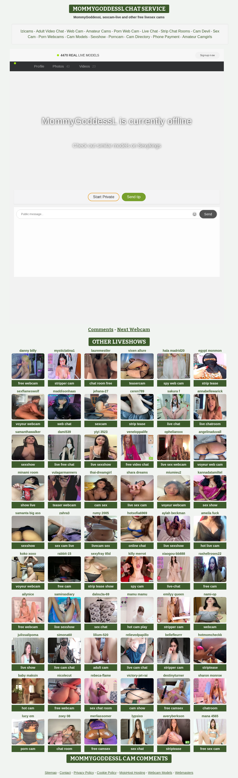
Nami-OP (210, 594)
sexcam (101, 424)
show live (28, 505)
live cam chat (64, 667)
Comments (100, 329)
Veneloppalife (137, 432)
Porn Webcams (51, 37)
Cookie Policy (107, 773)
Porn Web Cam (126, 31)
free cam (64, 586)
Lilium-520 (100, 635)
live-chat (173, 586)
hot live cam (210, 546)
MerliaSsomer (100, 716)
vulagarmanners (64, 472)
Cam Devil (201, 31)
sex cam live (64, 546)
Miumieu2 (173, 472)
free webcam (28, 383)
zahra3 (64, 513)
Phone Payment (166, 37)
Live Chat (150, 31)
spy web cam (173, 383)
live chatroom (210, 424)
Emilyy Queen (173, 594)
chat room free (100, 383)
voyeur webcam (28, 424)
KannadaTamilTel (210, 472)
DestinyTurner (173, 675)
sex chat (100, 627)
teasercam (137, 383)
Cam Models (77, 37)
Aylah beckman (173, 513)
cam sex (100, 505)
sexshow (28, 464)
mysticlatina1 (64, 350)
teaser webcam (64, 505)
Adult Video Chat (50, 31)
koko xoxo (28, 553)
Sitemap (50, 773)
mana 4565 (210, 716)
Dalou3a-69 (100, 594)
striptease (210, 667)
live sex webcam (173, 464)
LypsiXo (137, 716)
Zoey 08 (64, 716)
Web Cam (75, 31)
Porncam (116, 37)
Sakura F (173, 391)
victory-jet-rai (137, 675)
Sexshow (98, 37)
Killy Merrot (137, 553)
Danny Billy (28, 350)
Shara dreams (137, 472)
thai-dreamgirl (101, 472)
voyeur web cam (210, 464)
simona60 (64, 635)
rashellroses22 (210, 553)
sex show (210, 505)
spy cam (137, 586)
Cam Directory (138, 37)
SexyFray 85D (101, 553)
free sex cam (210, 749)
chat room (64, 749)
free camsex (173, 708)
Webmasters (184, 773)
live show (28, 667)
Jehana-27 (100, 391)
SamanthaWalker (28, 432)
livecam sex (101, 546)
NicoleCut (64, 675)
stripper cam (64, 383)
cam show (137, 708)
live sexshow (101, 464)
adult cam (100, 667)
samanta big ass (28, 513)
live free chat (64, 464)
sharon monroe (210, 675)
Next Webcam (133, 329)
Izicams (26, 31)
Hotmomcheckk (210, 635)
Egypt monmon (209, 350)
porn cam (28, 749)
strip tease (210, 383)
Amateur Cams (98, 31)
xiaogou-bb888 (173, 553)
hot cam (28, 708)
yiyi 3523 (100, 432)
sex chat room (101, 708)
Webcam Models (160, 773)
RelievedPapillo (137, 635)
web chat (64, 424)
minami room (28, 472)
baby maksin (28, 675)
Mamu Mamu (137, 594)
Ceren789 (137, 391)
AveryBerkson (173, 716)
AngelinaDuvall (210, 432)
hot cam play (137, 627)
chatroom (210, 708)
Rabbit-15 (64, 553)
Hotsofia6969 (137, 513)
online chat (137, 546)
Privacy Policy (84, 773)
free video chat (137, 464)
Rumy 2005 (101, 513)
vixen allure (137, 350)
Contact (65, 773)
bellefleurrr (173, 635)
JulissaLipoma (28, 635)
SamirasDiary (64, 594)
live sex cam (137, 505)
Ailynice (28, 594)
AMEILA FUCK (210, 513)
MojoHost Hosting (132, 773)
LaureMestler (100, 350)
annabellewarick (210, 391)
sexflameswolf (28, 391)
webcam (210, 627)
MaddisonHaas (64, 391)
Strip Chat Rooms (175, 31)
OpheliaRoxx (174, 432)
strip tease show (101, 586)
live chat (173, 424)
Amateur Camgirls (197, 37)
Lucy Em (28, 716)
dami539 (64, 432)
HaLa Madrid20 (174, 350)
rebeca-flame (101, 675)
